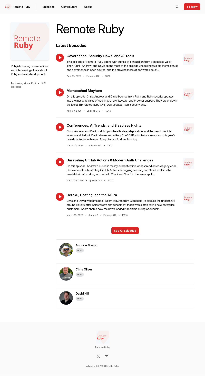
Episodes (48, 6)
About (88, 6)
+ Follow (192, 6)
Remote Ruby (21, 6)
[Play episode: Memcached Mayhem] (60, 92)
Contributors (69, 6)
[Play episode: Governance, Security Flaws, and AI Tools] (60, 58)
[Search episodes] (177, 7)
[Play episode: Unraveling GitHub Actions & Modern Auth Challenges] (60, 162)
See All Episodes (125, 230)
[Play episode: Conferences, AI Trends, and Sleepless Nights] (60, 127)
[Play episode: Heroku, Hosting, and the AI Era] (60, 197)
